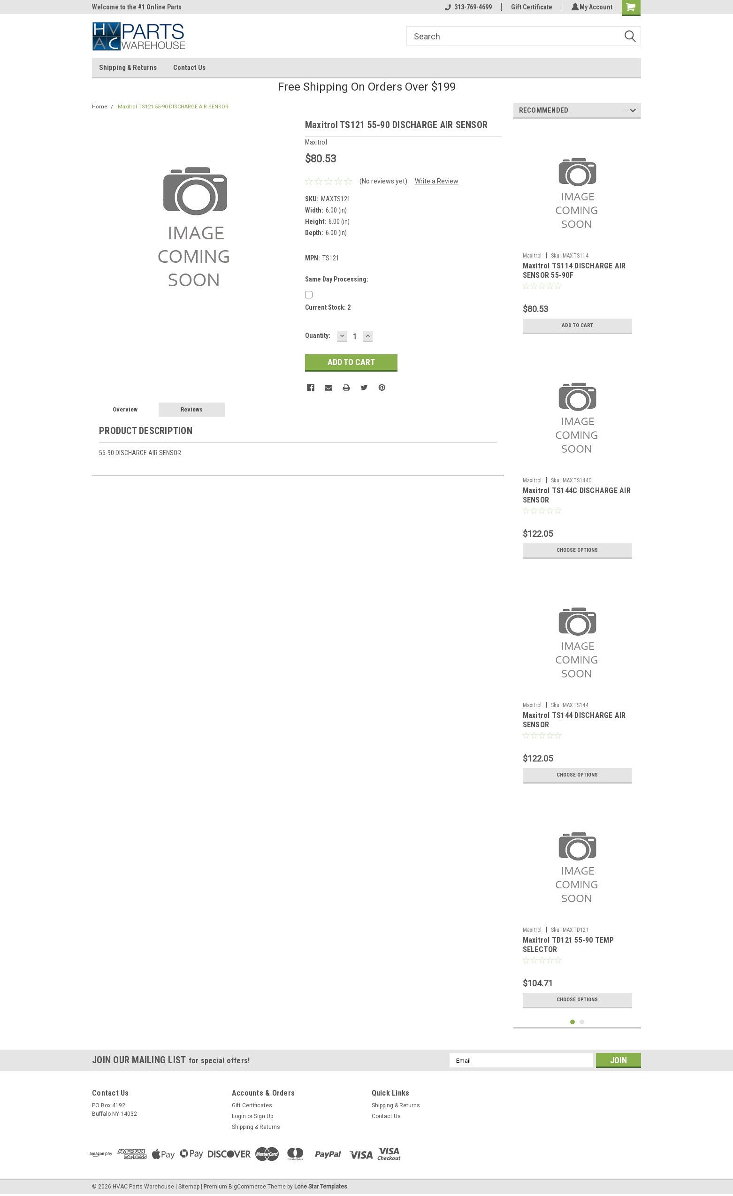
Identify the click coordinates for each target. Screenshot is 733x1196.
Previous (624, 111)
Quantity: (317, 335)
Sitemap (188, 1186)
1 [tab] (572, 1022)
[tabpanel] (577, 232)
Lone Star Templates (320, 1186)
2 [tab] (582, 1022)
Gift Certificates (252, 1105)
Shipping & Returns (128, 67)
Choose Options (577, 550)
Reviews (192, 409)
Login (239, 1116)
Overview (125, 409)
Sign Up (263, 1116)
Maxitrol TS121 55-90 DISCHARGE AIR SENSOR (173, 107)
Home (99, 107)
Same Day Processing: (336, 279)
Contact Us (189, 67)
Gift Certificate (530, 7)
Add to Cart (577, 325)
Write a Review (436, 181)
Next (632, 111)
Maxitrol (532, 255)
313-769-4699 (466, 7)
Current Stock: (328, 307)
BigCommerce (247, 1186)
